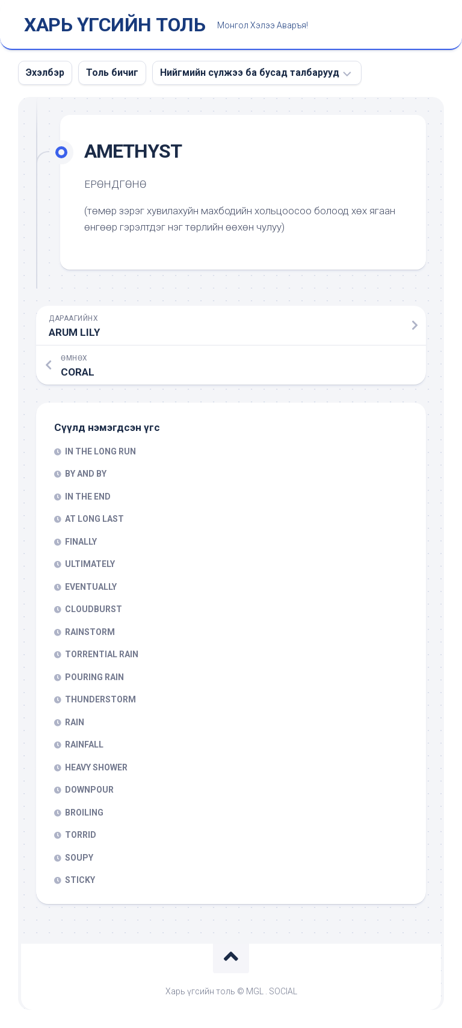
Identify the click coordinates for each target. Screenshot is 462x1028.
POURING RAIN (94, 677)
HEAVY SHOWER (96, 767)
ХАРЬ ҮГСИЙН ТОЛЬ (114, 24)
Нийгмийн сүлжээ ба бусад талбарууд (249, 72)
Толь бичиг (112, 72)
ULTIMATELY (90, 564)
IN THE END (88, 496)
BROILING (84, 812)
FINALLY (81, 542)
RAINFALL (84, 744)
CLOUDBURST (93, 609)
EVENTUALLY (91, 587)
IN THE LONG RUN (100, 451)
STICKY (80, 880)
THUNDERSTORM (100, 699)
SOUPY (79, 857)
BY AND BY (85, 473)
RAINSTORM (90, 632)
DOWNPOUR (89, 789)
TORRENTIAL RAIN (101, 654)
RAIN (74, 722)
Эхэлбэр (45, 72)
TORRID (80, 835)
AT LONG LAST (94, 519)
